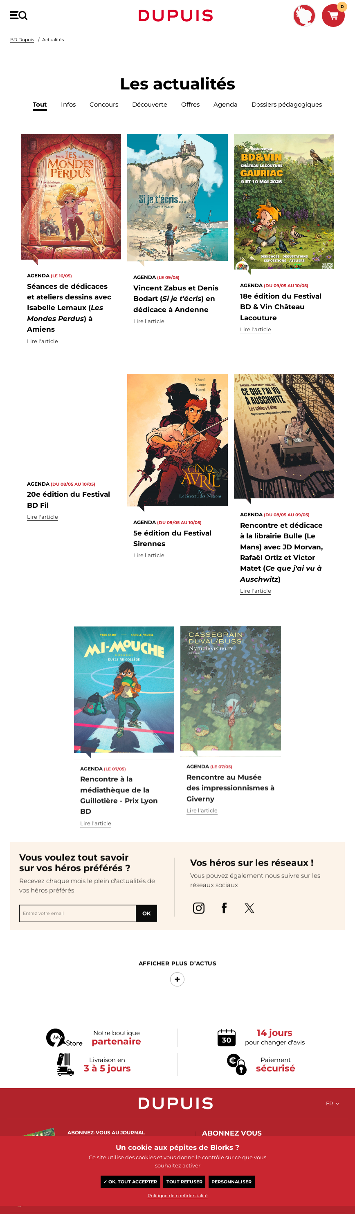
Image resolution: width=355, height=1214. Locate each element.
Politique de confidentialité (178, 1195)
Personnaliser (231, 1182)
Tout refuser (184, 1182)
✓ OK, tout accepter (130, 1182)
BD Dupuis (22, 39)
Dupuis (177, 15)
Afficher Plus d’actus (177, 986)
